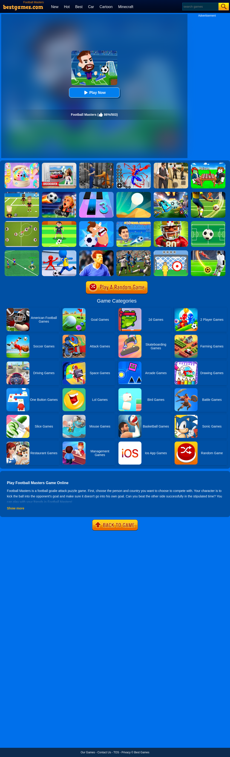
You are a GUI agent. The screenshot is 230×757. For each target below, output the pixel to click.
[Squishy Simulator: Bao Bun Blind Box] (22, 164)
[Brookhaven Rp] (59, 164)
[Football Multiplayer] (22, 222)
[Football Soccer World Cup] (133, 252)
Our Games (88, 752)
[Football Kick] (171, 252)
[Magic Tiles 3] (96, 193)
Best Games (141, 752)
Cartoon (106, 7)
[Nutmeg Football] (59, 222)
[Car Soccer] (171, 193)
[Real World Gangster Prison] (96, 164)
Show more (15, 508)
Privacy (125, 752)
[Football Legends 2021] (133, 222)
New (54, 7)
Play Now (94, 92)
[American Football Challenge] (171, 222)
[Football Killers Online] (96, 222)
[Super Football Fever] (59, 252)
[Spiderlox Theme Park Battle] (133, 164)
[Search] (200, 6)
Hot (67, 7)
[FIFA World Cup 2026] (59, 193)
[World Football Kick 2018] (22, 193)
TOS (116, 752)
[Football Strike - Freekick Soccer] (208, 252)
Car (91, 7)
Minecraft (125, 7)
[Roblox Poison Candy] (208, 164)
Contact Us (104, 752)
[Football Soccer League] (22, 252)
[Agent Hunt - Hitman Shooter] (171, 164)
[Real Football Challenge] (96, 252)
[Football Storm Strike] (208, 193)
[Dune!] (133, 193)
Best (79, 7)
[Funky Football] (208, 222)
